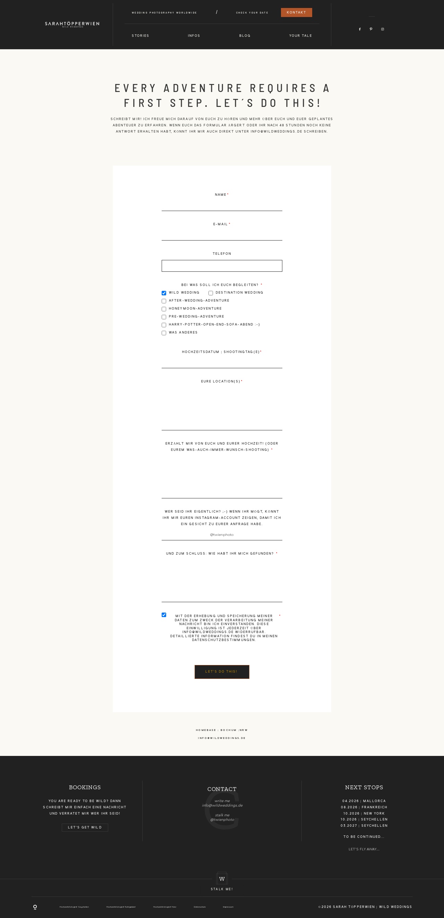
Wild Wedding (181, 293)
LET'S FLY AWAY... (364, 849)
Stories (141, 36)
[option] (222, 801)
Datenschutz (200, 907)
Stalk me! (222, 889)
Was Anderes (180, 333)
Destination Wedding (236, 293)
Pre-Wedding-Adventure (193, 317)
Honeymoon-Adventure (192, 309)
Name (221, 195)
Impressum (228, 907)
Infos (194, 36)
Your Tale (300, 36)
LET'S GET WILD (85, 827)
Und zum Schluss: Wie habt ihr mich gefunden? (221, 554)
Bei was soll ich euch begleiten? (220, 285)
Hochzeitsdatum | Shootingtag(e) (221, 352)
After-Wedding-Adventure (196, 301)
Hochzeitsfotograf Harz (164, 907)
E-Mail (220, 224)
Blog (245, 36)
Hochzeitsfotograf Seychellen (74, 907)
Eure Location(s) (221, 382)
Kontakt (296, 13)
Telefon (222, 254)
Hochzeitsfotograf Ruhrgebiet (121, 907)
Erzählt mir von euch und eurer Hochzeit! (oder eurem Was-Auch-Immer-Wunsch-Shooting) (222, 447)
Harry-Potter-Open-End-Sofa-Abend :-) (211, 325)
